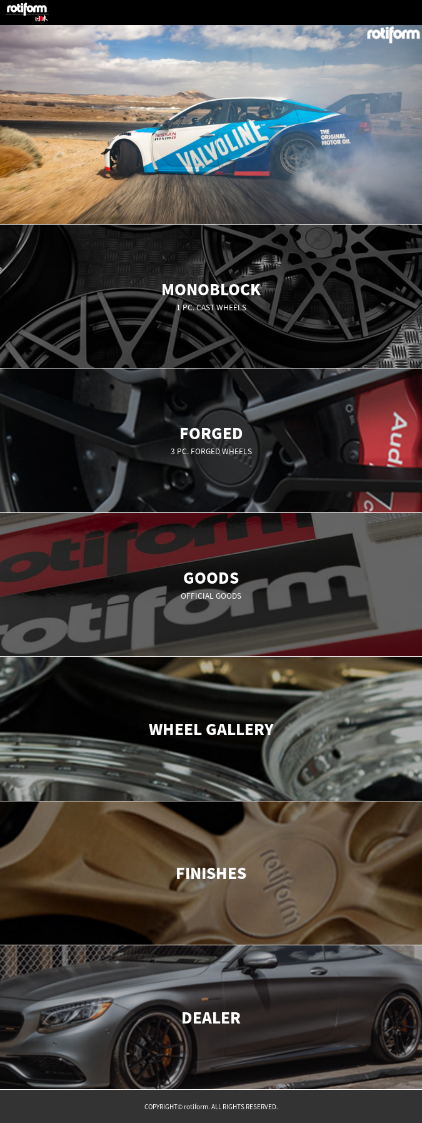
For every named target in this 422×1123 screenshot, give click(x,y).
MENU (409, 12)
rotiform (27, 13)
